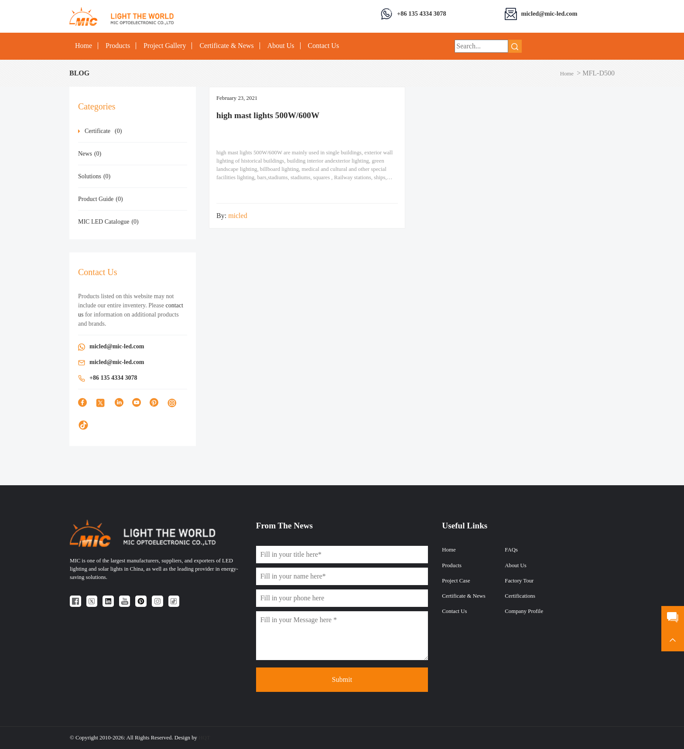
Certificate (103, 131)
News (89, 153)
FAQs (511, 550)
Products (118, 45)
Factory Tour (519, 581)
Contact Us (323, 45)
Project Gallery (165, 45)
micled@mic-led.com (549, 13)
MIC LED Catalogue (108, 221)
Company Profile (524, 611)
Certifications (520, 596)
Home (83, 45)
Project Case (456, 581)
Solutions (94, 176)
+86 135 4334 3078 (421, 13)
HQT (204, 738)
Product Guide (100, 199)
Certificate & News (226, 45)
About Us (280, 45)
